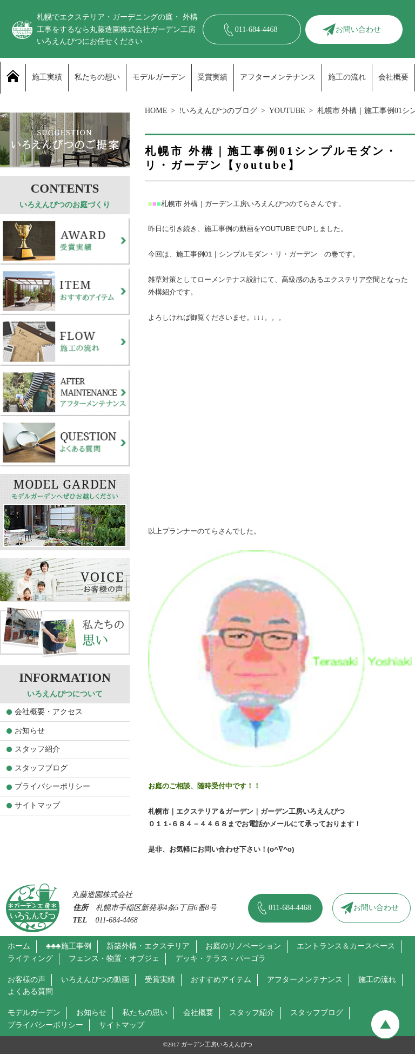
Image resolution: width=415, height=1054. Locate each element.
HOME (156, 111)
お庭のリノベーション (243, 946)
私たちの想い (97, 77)
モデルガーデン (158, 77)
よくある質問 (30, 991)
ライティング (30, 958)
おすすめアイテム (221, 980)
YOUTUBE (287, 111)
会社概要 (393, 77)
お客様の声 (26, 980)
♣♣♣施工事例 (68, 946)
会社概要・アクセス (49, 712)
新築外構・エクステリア (148, 946)
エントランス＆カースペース (346, 946)
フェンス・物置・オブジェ (114, 958)
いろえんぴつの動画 (95, 980)
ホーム (19, 946)
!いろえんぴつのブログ (218, 111)
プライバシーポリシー (52, 786)
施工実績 (47, 77)
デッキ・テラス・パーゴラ (220, 958)
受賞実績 (212, 77)
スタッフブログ (41, 768)
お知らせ (30, 731)
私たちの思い (145, 1013)
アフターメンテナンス (278, 77)
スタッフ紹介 (37, 749)
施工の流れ (347, 77)
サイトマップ (37, 805)
